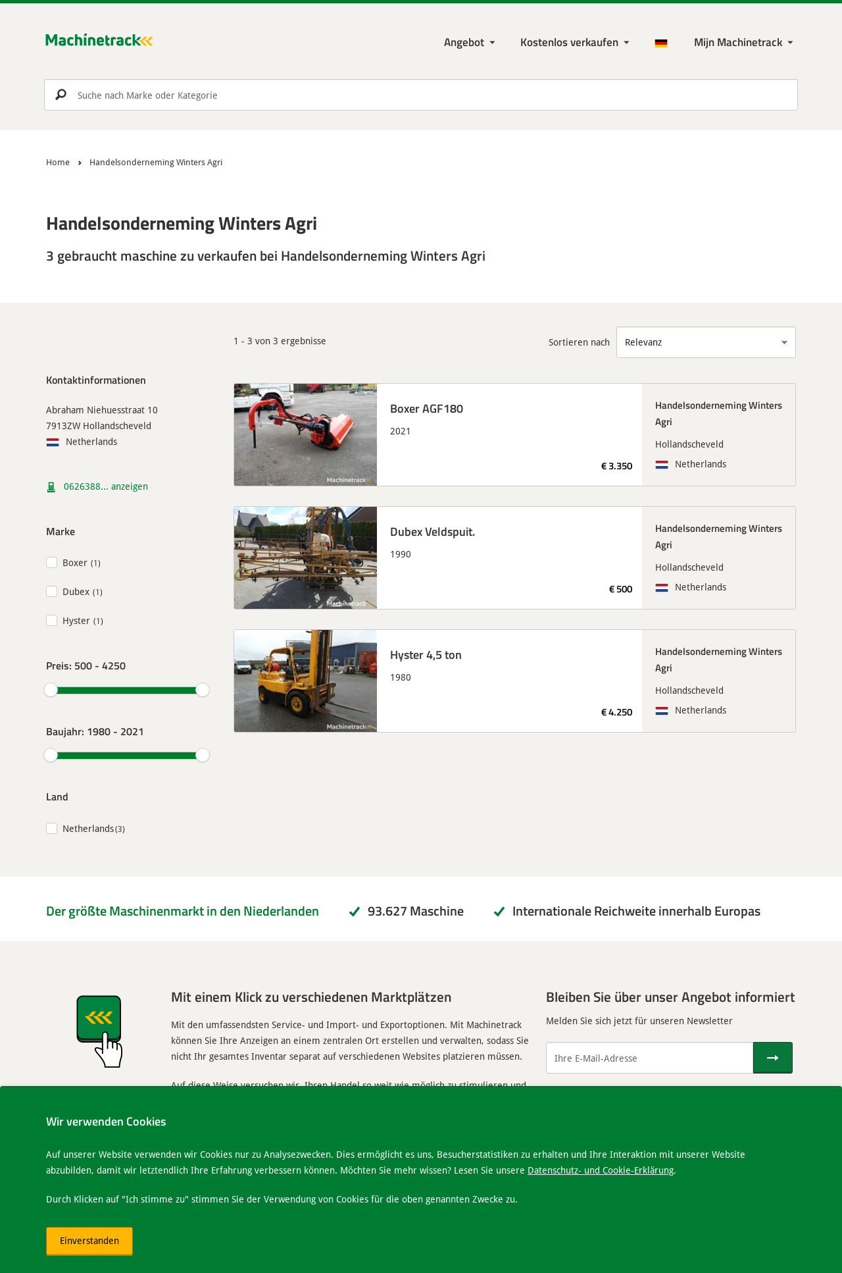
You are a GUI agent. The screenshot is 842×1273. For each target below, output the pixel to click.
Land (57, 796)
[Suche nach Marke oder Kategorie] (421, 95)
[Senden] (773, 1058)
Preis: (86, 665)
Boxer (74, 562)
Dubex (75, 591)
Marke (60, 530)
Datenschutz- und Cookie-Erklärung (601, 1170)
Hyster (76, 620)
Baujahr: (95, 731)
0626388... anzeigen (106, 486)
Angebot (464, 41)
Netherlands (88, 828)
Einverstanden (89, 1240)
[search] (421, 95)
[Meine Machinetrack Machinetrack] (745, 42)
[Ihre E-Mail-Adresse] (649, 1058)
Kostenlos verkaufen (569, 41)
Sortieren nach (579, 342)
